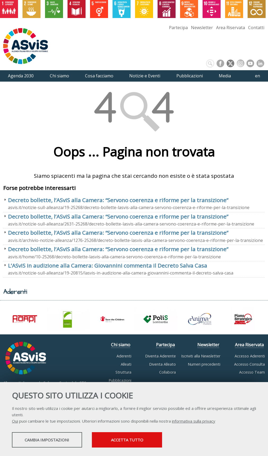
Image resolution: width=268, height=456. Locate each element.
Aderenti (124, 355)
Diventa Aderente (160, 355)
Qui (15, 421)
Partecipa (178, 27)
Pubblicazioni (120, 380)
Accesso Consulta (249, 364)
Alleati (126, 364)
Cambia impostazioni (54, 440)
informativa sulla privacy (193, 421)
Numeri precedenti (204, 364)
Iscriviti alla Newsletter (200, 355)
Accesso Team (252, 372)
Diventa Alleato (162, 364)
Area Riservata (230, 27)
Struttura (123, 372)
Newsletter (202, 27)
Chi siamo (120, 345)
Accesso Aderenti (250, 355)
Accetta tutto (149, 440)
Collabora (167, 372)
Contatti (256, 27)
